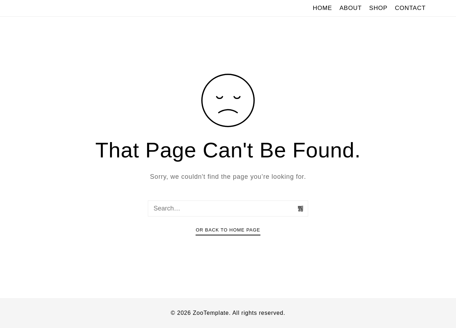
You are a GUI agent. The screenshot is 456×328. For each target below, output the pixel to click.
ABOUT (351, 8)
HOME (322, 8)
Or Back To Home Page (228, 230)
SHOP (378, 8)
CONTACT (410, 8)
